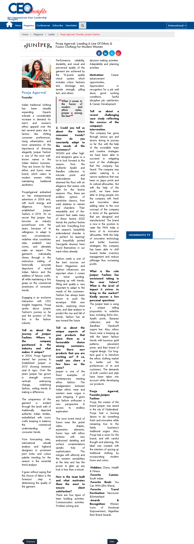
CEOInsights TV (139, 235)
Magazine (29, 25)
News (18, 25)
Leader (51, 34)
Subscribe (58, 25)
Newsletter (71, 25)
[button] (9, 24)
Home (25, 34)
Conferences (43, 25)
